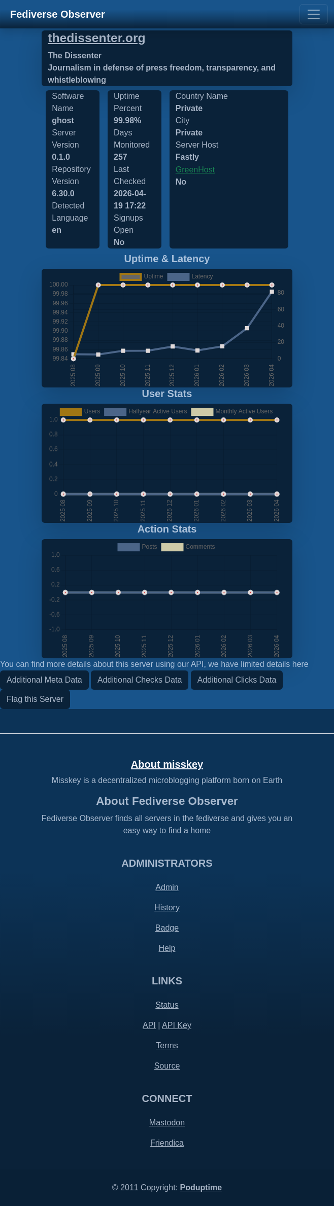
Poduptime (201, 1187)
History (167, 907)
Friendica (167, 1143)
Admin (166, 887)
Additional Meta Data (44, 680)
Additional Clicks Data (237, 680)
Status (166, 1005)
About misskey (167, 764)
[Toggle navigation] (313, 14)
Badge (167, 928)
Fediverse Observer (57, 14)
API (149, 1025)
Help (167, 948)
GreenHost (195, 169)
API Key (176, 1025)
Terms (167, 1045)
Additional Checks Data (139, 680)
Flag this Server (35, 699)
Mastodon (167, 1122)
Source (167, 1065)
